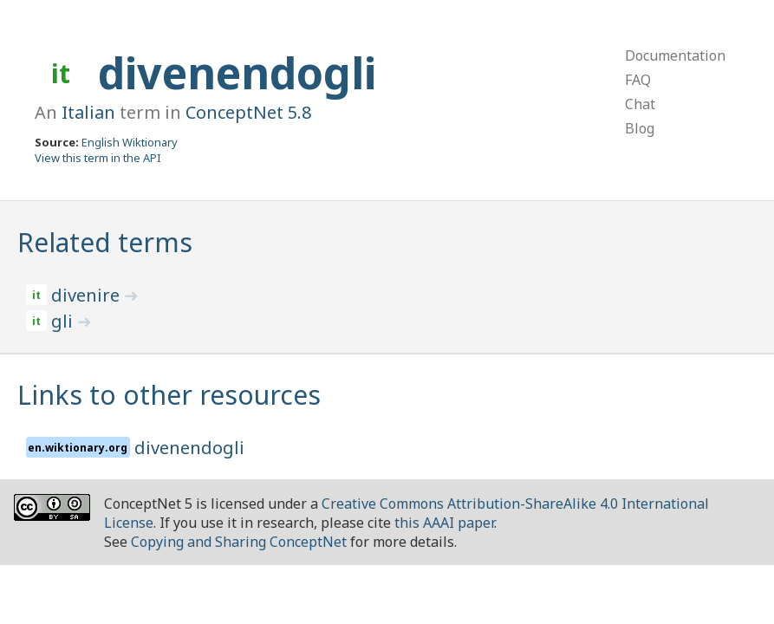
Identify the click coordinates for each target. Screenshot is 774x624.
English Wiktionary (129, 142)
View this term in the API (98, 158)
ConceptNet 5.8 (248, 112)
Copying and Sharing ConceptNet (239, 541)
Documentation (675, 55)
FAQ (638, 79)
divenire (87, 295)
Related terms (104, 242)
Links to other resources (169, 395)
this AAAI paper (444, 522)
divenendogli (237, 72)
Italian (88, 112)
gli (64, 321)
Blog (639, 128)
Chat (640, 104)
